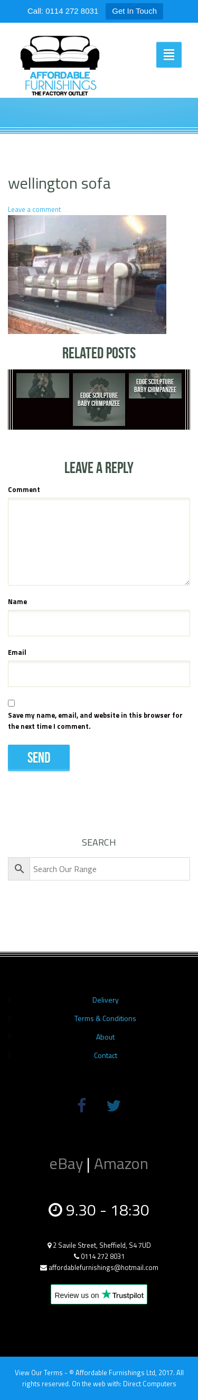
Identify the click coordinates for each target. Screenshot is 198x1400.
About (105, 1036)
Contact (105, 1055)
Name (17, 601)
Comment (24, 489)
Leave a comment (34, 209)
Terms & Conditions (105, 1018)
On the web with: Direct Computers (124, 1383)
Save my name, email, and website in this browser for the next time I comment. (95, 720)
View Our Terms (39, 1372)
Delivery (105, 999)
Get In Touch (134, 10)
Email (17, 652)
